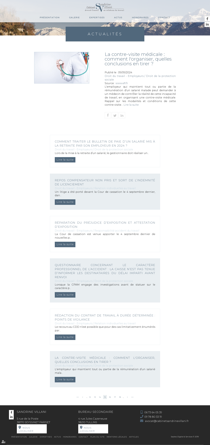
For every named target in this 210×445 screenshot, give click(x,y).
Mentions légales (117, 437)
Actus (118, 17)
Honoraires (140, 17)
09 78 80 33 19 (153, 416)
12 (90, 397)
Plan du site (97, 437)
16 (110, 397)
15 (105, 397)
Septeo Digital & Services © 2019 (185, 436)
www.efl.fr (122, 83)
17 (115, 397)
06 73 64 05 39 (153, 412)
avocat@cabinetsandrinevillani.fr (166, 421)
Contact (164, 17)
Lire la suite (131, 104)
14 (100, 397)
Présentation (50, 17)
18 (120, 397)
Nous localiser (26, 429)
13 (95, 397)
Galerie (74, 17)
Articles (134, 437)
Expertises (97, 17)
